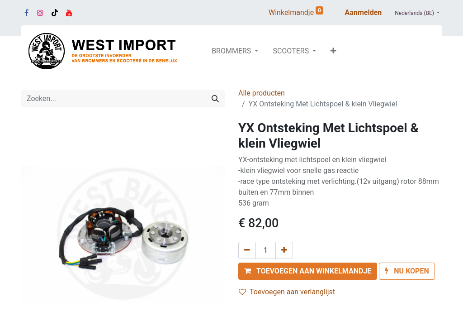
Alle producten (261, 93)
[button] (333, 51)
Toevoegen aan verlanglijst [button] (287, 292)
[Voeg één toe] (284, 250)
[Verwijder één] (247, 250)
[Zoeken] (215, 98)
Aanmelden (363, 12)
